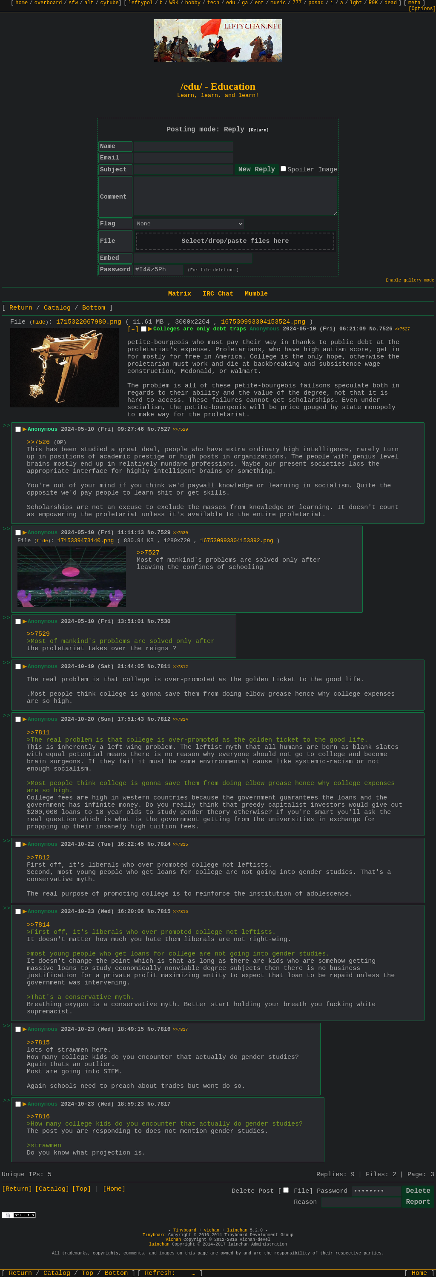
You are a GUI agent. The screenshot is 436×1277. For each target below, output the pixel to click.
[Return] (259, 130)
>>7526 (38, 442)
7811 (163, 666)
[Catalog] (52, 1189)
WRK (174, 3)
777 (297, 3)
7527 (163, 429)
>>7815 (180, 844)
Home (419, 1273)
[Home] (114, 1189)
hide (39, 322)
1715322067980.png (88, 322)
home (21, 3)
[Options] (422, 9)
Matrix (179, 294)
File (301, 1191)
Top (87, 1273)
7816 (163, 1029)
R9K (373, 3)
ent (259, 3)
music (278, 3)
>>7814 (180, 719)
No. (374, 329)
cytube (109, 3)
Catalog (57, 308)
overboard (48, 3)
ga (245, 3)
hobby (193, 3)
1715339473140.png (85, 541)
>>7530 (180, 533)
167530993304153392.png (236, 541)
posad (316, 3)
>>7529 (180, 429)
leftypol (141, 3)
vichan (211, 1230)
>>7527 (402, 329)
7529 (163, 532)
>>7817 (180, 1029)
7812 (163, 719)
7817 (163, 1104)
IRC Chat (218, 294)
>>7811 (38, 733)
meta (414, 3)
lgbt (356, 3)
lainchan (237, 1230)
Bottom (93, 308)
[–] (133, 329)
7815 (163, 911)
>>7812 (180, 667)
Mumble (256, 294)
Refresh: (170, 1273)
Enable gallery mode (410, 280)
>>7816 (180, 912)
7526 (386, 329)
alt (89, 3)
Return (20, 308)
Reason (305, 1202)
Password (332, 1191)
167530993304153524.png (263, 322)
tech (213, 3)
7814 (163, 844)
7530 (163, 621)
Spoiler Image (312, 169)
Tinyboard (184, 1230)
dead (390, 3)
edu (230, 3)
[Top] (81, 1189)
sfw (73, 3)
